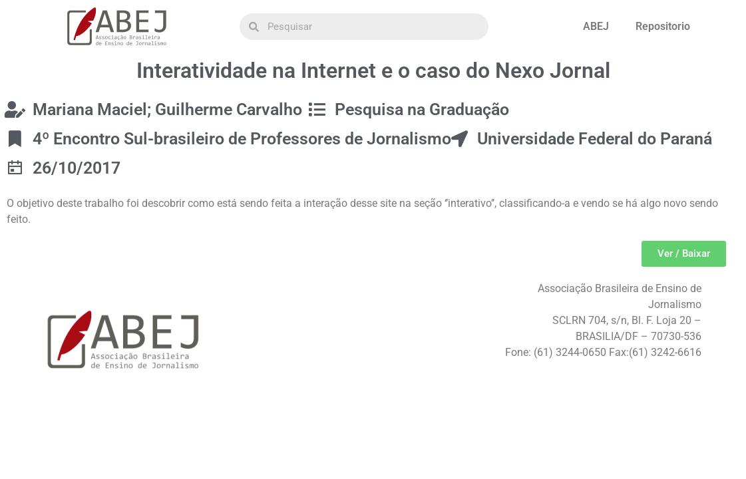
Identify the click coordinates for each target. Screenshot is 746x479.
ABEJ (596, 26)
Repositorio (663, 26)
